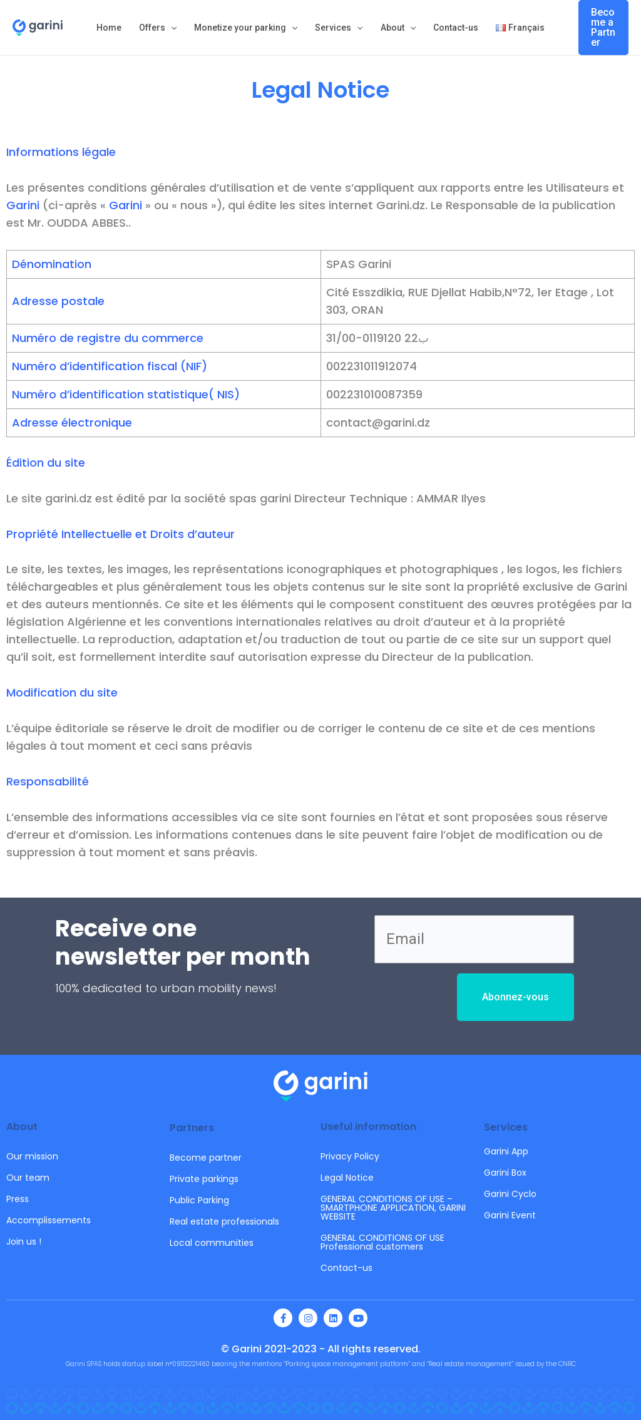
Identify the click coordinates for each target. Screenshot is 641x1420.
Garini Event (510, 1215)
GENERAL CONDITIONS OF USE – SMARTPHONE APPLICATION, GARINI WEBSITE (393, 1208)
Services (338, 28)
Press (17, 1199)
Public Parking (199, 1200)
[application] (171, 28)
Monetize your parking (245, 28)
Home (108, 28)
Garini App (506, 1151)
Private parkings (204, 1179)
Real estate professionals (224, 1221)
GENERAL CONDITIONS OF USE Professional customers (382, 1242)
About (398, 28)
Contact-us (455, 28)
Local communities (212, 1242)
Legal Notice (347, 1177)
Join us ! (23, 1241)
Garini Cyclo (510, 1194)
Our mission (32, 1156)
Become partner (206, 1157)
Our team (27, 1177)
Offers (158, 28)
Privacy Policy (349, 1156)
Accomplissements (48, 1220)
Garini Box (505, 1172)
